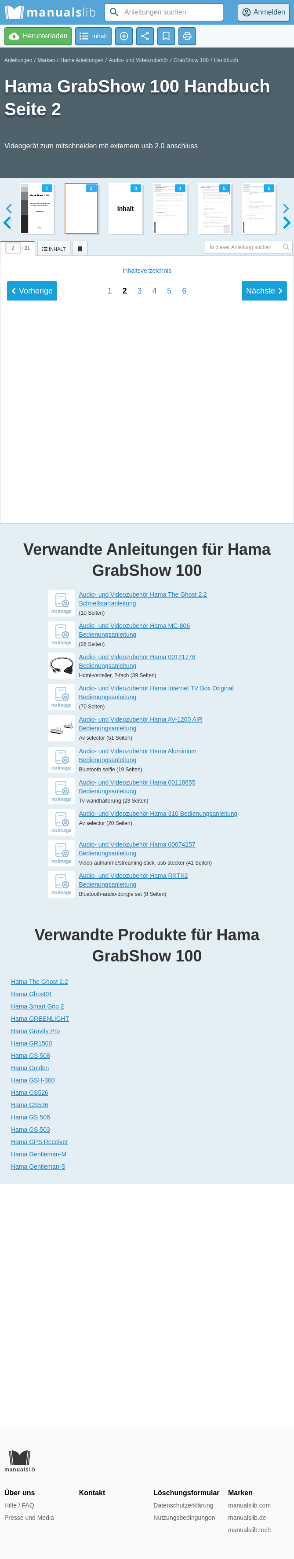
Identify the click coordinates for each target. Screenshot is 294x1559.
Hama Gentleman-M (38, 1397)
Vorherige (32, 710)
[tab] (18, 246)
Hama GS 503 (30, 1373)
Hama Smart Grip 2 (37, 1250)
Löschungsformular (186, 1493)
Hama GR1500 (31, 1287)
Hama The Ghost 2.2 (39, 1225)
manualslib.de (247, 1517)
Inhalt (147, 689)
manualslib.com (249, 1505)
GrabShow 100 (191, 60)
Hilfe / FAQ (19, 1505)
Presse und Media (29, 1517)
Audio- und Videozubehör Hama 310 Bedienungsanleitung (158, 1056)
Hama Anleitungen (81, 60)
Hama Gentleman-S (38, 1410)
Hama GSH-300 (33, 1324)
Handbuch (226, 60)
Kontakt (92, 1493)
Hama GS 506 (30, 1361)
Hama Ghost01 (31, 1237)
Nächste (264, 710)
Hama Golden (30, 1311)
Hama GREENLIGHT (40, 1262)
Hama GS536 (29, 1348)
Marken (46, 60)
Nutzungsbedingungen (184, 1517)
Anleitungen (18, 60)
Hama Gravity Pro (35, 1274)
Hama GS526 (29, 1336)
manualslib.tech (249, 1529)
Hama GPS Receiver (39, 1385)
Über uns (19, 1493)
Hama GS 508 (30, 1299)
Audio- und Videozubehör (138, 60)
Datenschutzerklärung (183, 1505)
